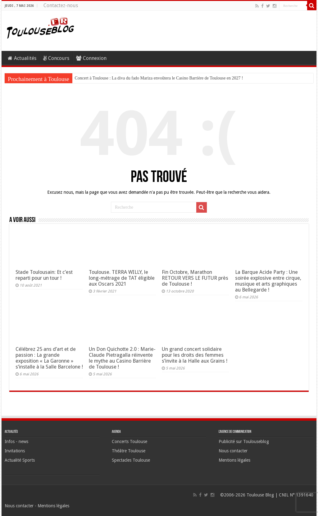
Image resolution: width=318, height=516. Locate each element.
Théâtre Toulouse (128, 450)
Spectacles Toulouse (131, 460)
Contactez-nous (60, 5)
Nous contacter (233, 450)
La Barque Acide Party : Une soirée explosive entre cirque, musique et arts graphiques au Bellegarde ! (268, 281)
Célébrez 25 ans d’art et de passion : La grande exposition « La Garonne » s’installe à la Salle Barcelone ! (49, 358)
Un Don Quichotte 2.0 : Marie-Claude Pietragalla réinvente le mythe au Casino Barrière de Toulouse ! (122, 358)
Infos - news (16, 441)
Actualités (22, 58)
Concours (56, 58)
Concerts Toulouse (129, 441)
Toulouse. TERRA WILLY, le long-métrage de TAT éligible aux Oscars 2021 (122, 278)
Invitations (15, 450)
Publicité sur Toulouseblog (244, 441)
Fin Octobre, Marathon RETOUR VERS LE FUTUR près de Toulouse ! (195, 278)
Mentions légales (234, 460)
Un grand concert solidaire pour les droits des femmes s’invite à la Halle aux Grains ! (194, 355)
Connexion (91, 58)
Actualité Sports (20, 460)
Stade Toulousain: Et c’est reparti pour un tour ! (44, 275)
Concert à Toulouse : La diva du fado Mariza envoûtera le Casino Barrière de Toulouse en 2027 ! (159, 78)
